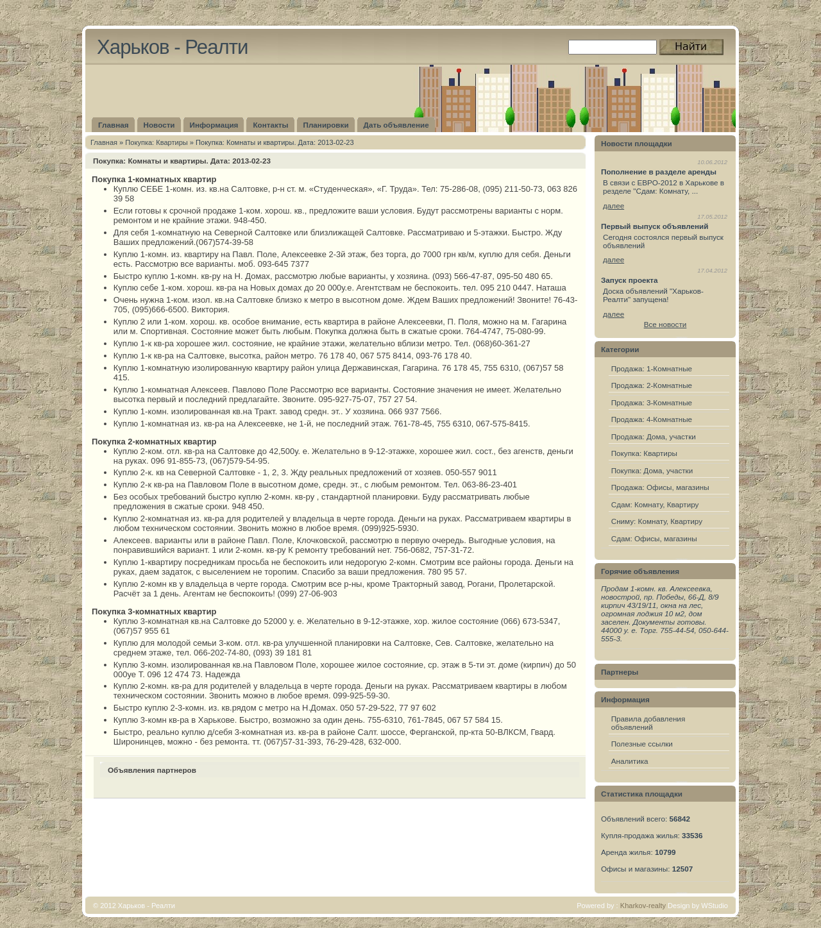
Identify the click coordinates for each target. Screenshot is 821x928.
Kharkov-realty (643, 905)
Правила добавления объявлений (648, 722)
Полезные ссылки (642, 743)
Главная (103, 142)
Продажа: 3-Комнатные (651, 402)
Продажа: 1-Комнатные (651, 368)
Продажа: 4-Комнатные (651, 419)
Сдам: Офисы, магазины (654, 538)
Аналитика (629, 761)
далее (613, 205)
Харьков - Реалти (172, 47)
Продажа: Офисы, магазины (660, 487)
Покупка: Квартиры (156, 142)
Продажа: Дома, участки (653, 436)
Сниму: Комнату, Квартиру (656, 521)
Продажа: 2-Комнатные (651, 385)
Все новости (665, 324)
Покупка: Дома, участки (652, 470)
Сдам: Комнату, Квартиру (655, 504)
